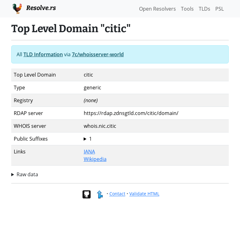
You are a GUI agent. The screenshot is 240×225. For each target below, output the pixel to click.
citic (155, 138)
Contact (117, 194)
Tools (187, 8)
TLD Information (43, 54)
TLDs (204, 8)
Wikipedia (95, 159)
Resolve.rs (33, 8)
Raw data (27, 174)
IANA (89, 151)
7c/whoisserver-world (98, 54)
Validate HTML (144, 194)
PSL (219, 8)
